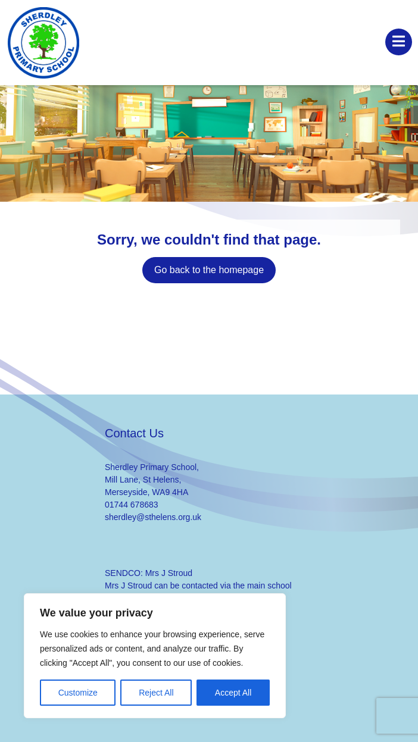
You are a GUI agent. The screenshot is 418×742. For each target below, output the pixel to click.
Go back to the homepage (209, 270)
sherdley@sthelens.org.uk (153, 517)
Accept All (233, 692)
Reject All (156, 692)
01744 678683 (131, 504)
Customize (78, 692)
